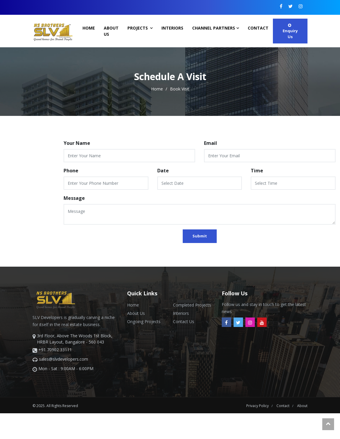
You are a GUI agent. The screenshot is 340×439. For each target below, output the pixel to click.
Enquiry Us (290, 31)
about (302, 405)
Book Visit (179, 89)
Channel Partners (213, 28)
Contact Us (183, 321)
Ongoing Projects (144, 321)
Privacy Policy (258, 405)
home (157, 89)
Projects (138, 28)
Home (88, 28)
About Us (111, 31)
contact (258, 28)
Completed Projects (192, 305)
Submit (199, 236)
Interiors (172, 28)
